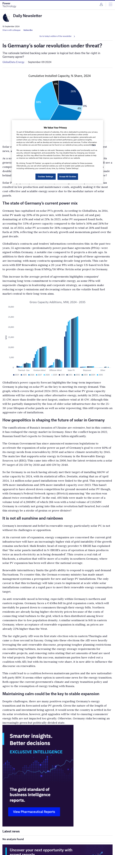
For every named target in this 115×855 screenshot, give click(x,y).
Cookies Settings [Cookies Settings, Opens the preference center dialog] (45, 176)
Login (101, 4)
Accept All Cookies (67, 176)
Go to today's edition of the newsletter (55, 36)
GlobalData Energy (13, 61)
